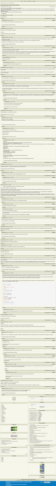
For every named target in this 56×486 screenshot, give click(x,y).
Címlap (22, 1)
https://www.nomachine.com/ (5, 251)
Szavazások (29, 1)
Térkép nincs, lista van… (33, 425)
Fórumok (34, 1)
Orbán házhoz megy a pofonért (6, 453)
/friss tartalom (4, 417)
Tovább (26, 450)
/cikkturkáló (3, 412)
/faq (2, 414)
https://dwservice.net (4, 16)
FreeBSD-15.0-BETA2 (33, 442)
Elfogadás (41, 482)
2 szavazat (2, 18)
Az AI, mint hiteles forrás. (33, 441)
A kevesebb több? (32, 429)
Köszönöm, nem (47, 482)
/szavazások (3, 423)
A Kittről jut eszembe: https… (34, 419)
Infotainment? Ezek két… (33, 423)
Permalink (52, 20)
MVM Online (31, 434)
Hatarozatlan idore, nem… (33, 424)
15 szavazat (31, 464)
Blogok (25, 1)
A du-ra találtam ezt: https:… (34, 421)
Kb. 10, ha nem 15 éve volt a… (34, 418)
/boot (2, 409)
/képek (3, 420)
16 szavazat (31, 460)
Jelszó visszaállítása (33, 413)
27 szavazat (31, 453)
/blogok (3, 411)
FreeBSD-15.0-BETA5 (33, 431)
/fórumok (3, 416)
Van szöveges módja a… (33, 422)
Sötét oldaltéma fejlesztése (6, 457)
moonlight (5, 241)
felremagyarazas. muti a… (33, 417)
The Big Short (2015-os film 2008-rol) (35, 435)
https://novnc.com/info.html (36, 277)
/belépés (3, 410)
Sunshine (2, 241)
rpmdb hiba (3, 456)
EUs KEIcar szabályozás (33, 433)
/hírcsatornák (3, 418)
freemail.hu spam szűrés (5, 454)
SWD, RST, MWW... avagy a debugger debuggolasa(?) (38, 432)
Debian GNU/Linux (52, 6)
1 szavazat (2, 255)
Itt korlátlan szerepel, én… (33, 416)
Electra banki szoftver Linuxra (6, 445)
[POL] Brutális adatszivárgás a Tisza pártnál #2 (8, 455)
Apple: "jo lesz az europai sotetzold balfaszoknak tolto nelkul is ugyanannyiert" (41, 445)
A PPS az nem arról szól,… (34, 420)
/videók (3, 426)
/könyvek (3, 421)
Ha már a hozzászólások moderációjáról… (36, 446)
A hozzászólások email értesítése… (35, 447)
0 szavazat (3, 26)
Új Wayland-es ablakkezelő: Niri (34, 444)
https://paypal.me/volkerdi (10, 114)
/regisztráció (3, 422)
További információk (8, 485)
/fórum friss (3, 415)
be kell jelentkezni (52, 18)
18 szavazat (31, 455)
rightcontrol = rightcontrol (33, 443)
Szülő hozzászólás (53, 20)
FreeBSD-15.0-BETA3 (33, 439)
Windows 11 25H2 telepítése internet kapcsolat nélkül (37, 440)
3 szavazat (2, 35)
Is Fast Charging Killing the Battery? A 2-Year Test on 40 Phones (39, 430)
